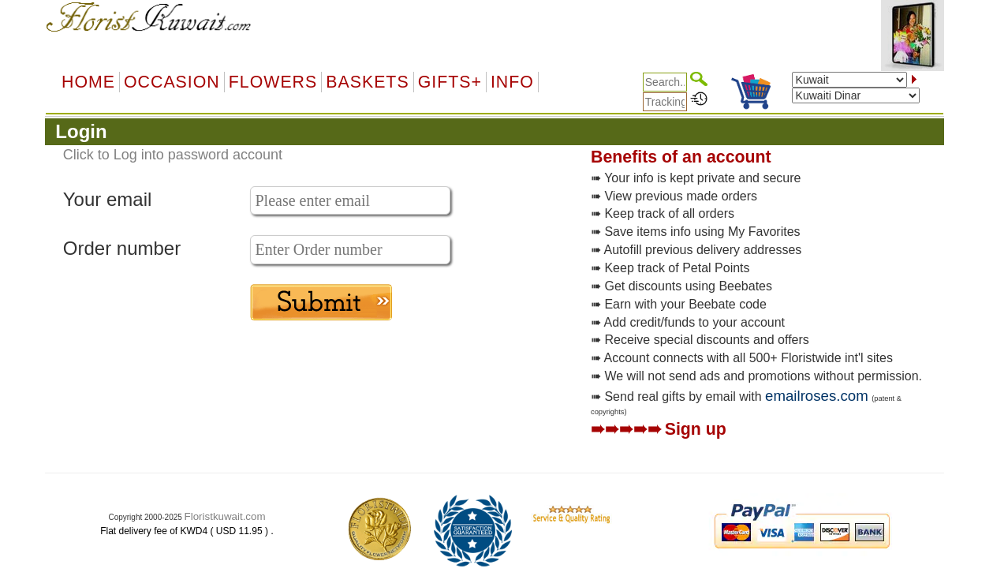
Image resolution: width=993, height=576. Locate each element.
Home (88, 82)
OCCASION (172, 82)
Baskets (367, 82)
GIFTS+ (450, 82)
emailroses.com (816, 395)
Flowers (273, 82)
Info (512, 82)
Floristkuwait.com (225, 516)
